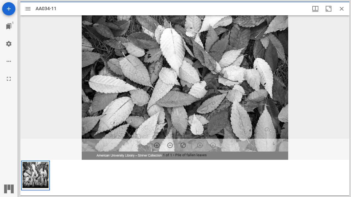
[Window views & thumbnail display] (315, 8)
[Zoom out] (170, 145)
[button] (35, 175)
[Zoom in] (156, 145)
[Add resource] (8, 8)
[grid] (184, 177)
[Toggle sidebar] (28, 8)
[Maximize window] (328, 8)
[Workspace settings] (8, 43)
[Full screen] (8, 78)
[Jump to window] (8, 26)
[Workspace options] (8, 61)
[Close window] (341, 8)
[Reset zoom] (183, 145)
